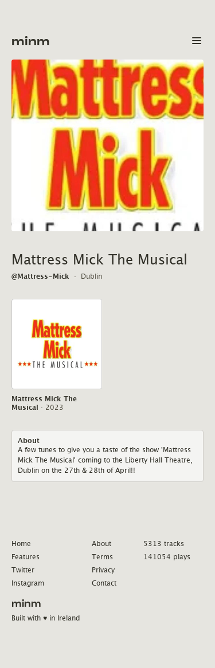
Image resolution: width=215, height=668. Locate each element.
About (101, 543)
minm (30, 41)
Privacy (103, 570)
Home (21, 543)
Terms (102, 556)
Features (25, 556)
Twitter (22, 570)
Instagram (27, 583)
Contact (104, 583)
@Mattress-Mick (40, 276)
